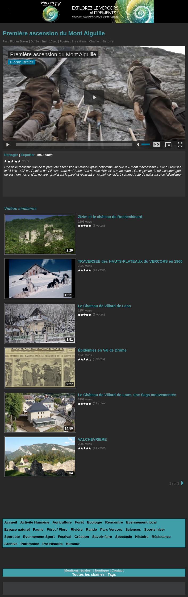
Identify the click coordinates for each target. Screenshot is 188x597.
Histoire (107, 41)
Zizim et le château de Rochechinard (108, 216)
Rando (61, 529)
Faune (9, 529)
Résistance (138, 536)
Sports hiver (122, 529)
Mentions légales (78, 570)
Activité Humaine (34, 522)
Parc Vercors (80, 529)
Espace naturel (167, 522)
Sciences (101, 529)
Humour (54, 543)
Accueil (10, 522)
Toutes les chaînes (88, 574)
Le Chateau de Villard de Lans (102, 305)
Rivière (46, 529)
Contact (117, 570)
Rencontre (110, 522)
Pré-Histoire (35, 543)
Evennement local (137, 522)
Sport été (142, 529)
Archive (156, 536)
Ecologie (92, 522)
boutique (102, 570)
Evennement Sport (19, 536)
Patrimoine (13, 543)
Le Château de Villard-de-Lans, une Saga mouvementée (123, 394)
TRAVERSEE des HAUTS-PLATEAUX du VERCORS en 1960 (126, 260)
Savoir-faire (80, 536)
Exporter (26, 154)
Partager (10, 154)
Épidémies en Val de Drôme (100, 349)
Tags (112, 574)
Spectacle (102, 536)
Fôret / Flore (27, 529)
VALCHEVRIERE (91, 438)
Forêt (77, 522)
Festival (44, 536)
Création (61, 536)
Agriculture (60, 522)
